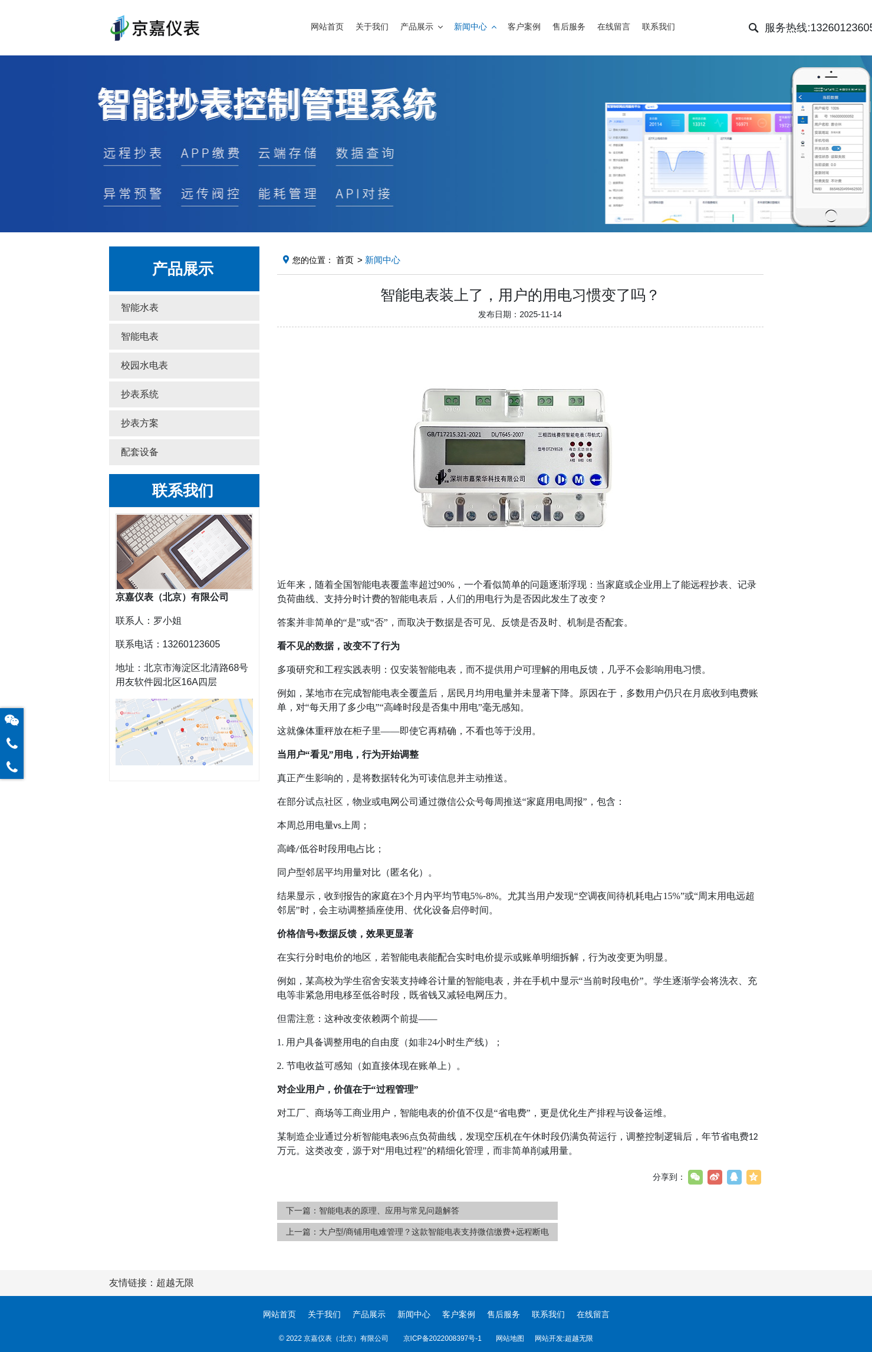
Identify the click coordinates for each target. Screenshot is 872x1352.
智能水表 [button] (140, 307)
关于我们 (324, 1314)
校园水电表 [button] (144, 365)
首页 (345, 260)
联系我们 (548, 1314)
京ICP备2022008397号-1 (442, 1338)
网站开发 (549, 1338)
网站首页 (279, 1314)
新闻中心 (413, 1314)
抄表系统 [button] (140, 394)
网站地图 (510, 1338)
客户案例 (458, 1314)
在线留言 (593, 1314)
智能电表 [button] (140, 336)
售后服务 (503, 1314)
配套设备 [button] (140, 452)
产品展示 (369, 1314)
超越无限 (579, 1338)
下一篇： (372, 1210)
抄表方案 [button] (140, 423)
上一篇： (417, 1231)
